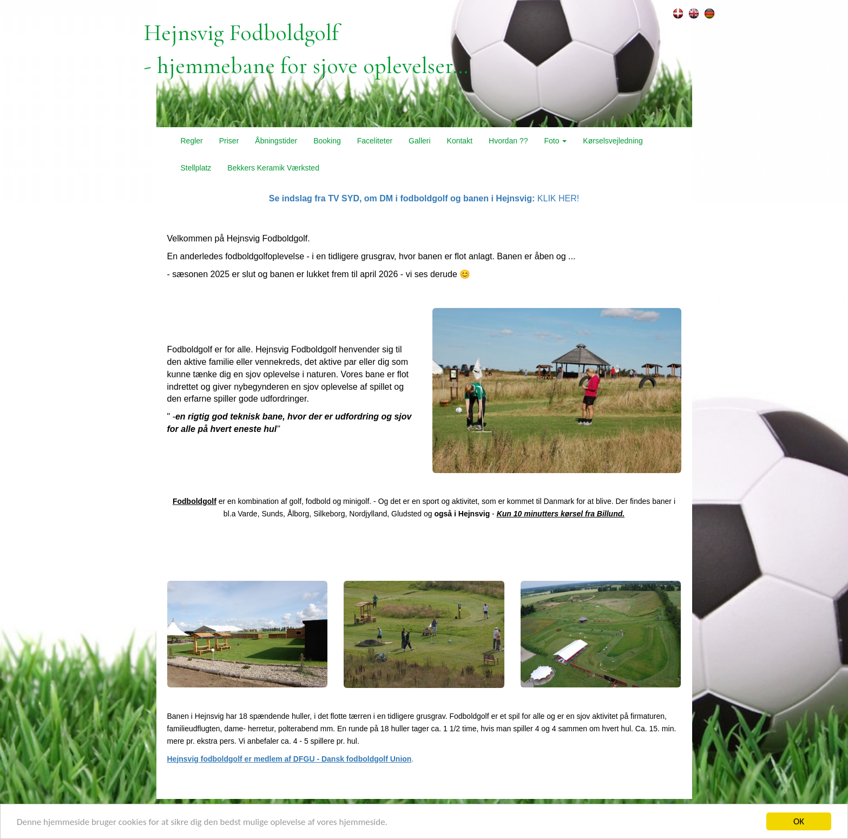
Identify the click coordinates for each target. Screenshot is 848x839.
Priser (229, 140)
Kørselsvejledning (613, 140)
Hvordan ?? (508, 140)
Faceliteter (374, 140)
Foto (555, 140)
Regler (192, 140)
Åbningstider (276, 140)
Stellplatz (196, 167)
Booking (327, 140)
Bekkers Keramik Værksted (273, 167)
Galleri (419, 140)
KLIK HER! (424, 198)
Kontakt (459, 140)
